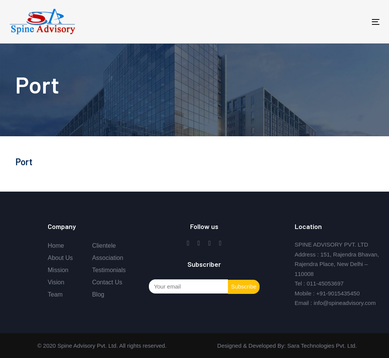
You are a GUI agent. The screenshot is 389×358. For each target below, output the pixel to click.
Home (56, 245)
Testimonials (109, 270)
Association (107, 258)
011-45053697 (325, 283)
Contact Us (107, 282)
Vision (56, 282)
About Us (60, 258)
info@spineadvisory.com (345, 303)
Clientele (104, 245)
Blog (98, 294)
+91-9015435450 (338, 293)
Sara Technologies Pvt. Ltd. (321, 345)
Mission (58, 270)
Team (55, 294)
